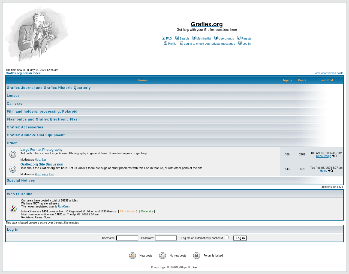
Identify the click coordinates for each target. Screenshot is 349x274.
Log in (244, 43)
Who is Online (19, 194)
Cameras (15, 104)
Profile (170, 43)
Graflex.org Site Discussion (41, 164)
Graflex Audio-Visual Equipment (36, 135)
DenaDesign (323, 156)
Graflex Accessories (25, 127)
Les (44, 159)
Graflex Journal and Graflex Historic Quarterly (49, 88)
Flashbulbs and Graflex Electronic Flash (43, 119)
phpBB (166, 267)
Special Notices (21, 180)
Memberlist (201, 38)
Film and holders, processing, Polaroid (42, 111)
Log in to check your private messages (207, 43)
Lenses (13, 96)
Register (244, 38)
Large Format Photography (41, 150)
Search (182, 38)
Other (12, 143)
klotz (38, 159)
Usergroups (224, 38)
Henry (323, 170)
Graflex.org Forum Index (23, 73)
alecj (45, 174)
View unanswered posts (329, 73)
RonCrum (64, 206)
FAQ (167, 38)
